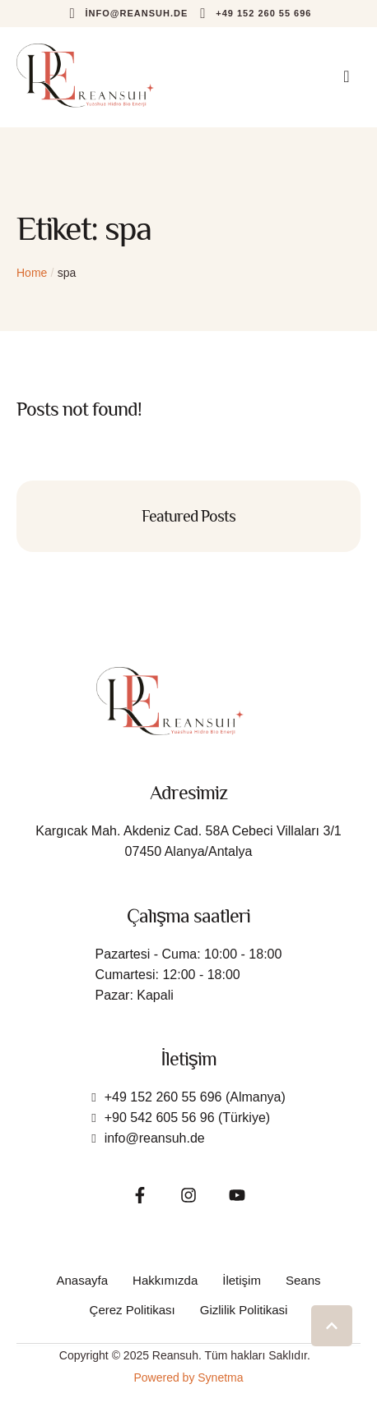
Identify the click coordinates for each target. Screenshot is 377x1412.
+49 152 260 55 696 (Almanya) (195, 1097)
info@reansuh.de (155, 1138)
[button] (127, 13)
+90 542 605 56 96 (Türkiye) (187, 1118)
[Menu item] (83, 1280)
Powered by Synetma (188, 1377)
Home (31, 272)
